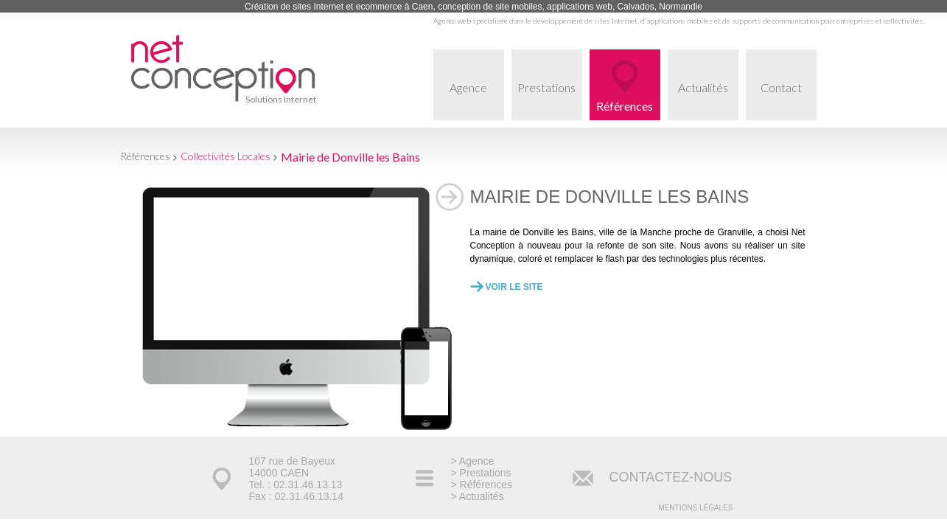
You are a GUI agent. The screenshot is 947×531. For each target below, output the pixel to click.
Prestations (549, 100)
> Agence (473, 461)
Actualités (708, 100)
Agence (477, 100)
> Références (482, 484)
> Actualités (477, 496)
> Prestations (481, 473)
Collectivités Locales (225, 156)
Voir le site (514, 287)
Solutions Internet (280, 99)
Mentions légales (695, 508)
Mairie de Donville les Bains (350, 157)
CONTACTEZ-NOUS (671, 477)
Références (624, 106)
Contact (789, 100)
